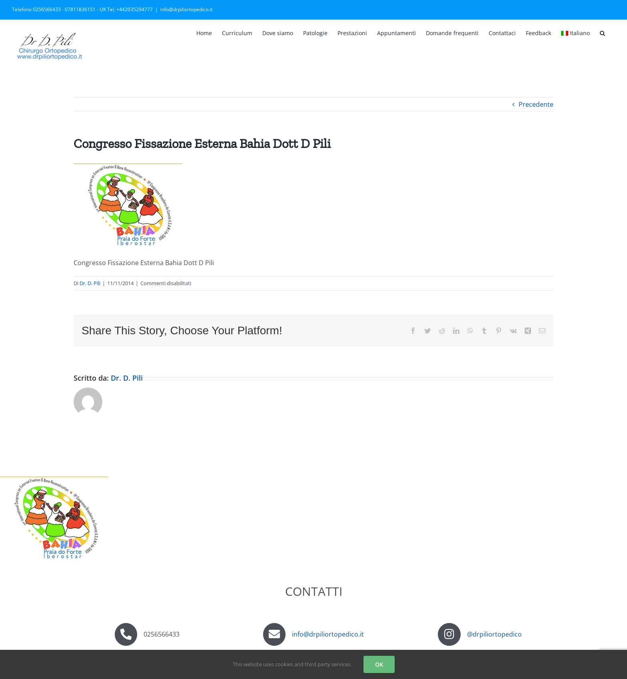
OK (379, 664)
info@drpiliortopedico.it (186, 9)
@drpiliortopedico (494, 634)
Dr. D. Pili (90, 283)
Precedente (536, 104)
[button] (602, 32)
